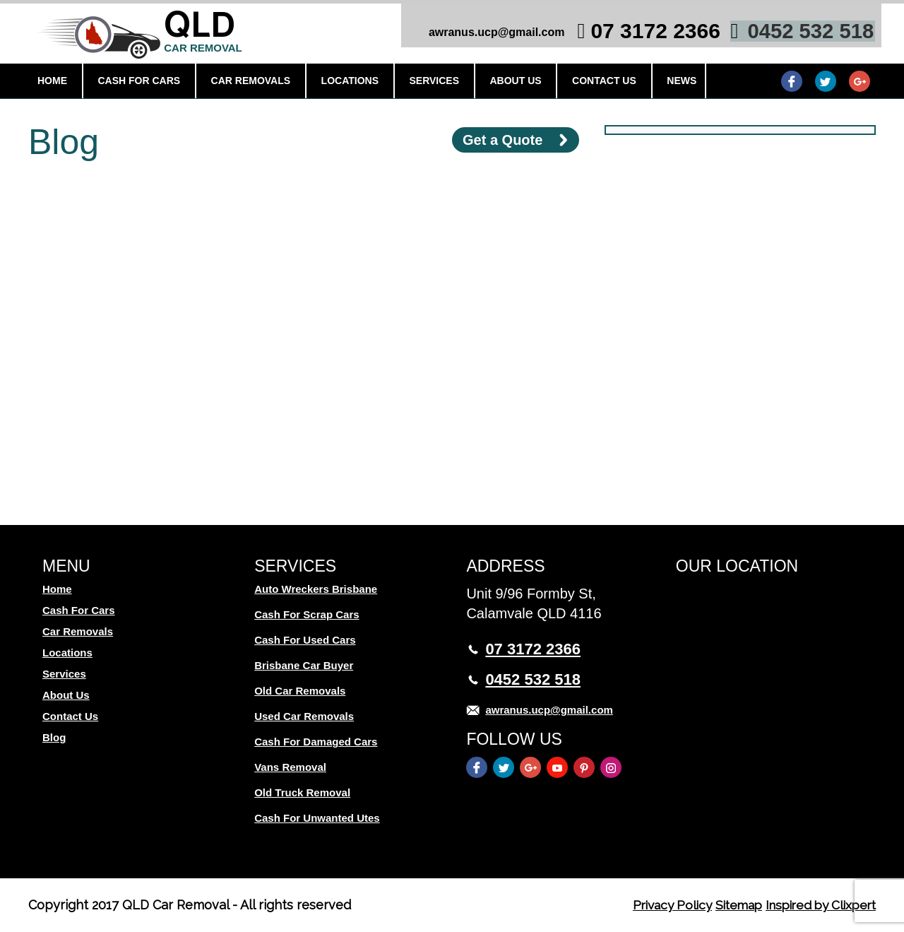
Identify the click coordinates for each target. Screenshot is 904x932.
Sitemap (728, 904)
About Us (507, 82)
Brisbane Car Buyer (303, 665)
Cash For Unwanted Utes (317, 818)
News (669, 82)
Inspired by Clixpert (816, 904)
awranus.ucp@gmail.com (488, 35)
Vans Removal (290, 767)
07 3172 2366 (648, 33)
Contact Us (593, 82)
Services (429, 82)
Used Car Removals (304, 716)
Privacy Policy (656, 904)
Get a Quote (502, 140)
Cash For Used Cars (304, 640)
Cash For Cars (141, 82)
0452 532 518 (803, 33)
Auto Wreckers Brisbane (315, 589)
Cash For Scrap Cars (306, 614)
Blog (54, 737)
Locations (346, 82)
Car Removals (250, 82)
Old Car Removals (299, 691)
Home (56, 82)
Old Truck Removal (302, 792)
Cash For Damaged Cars (315, 742)
